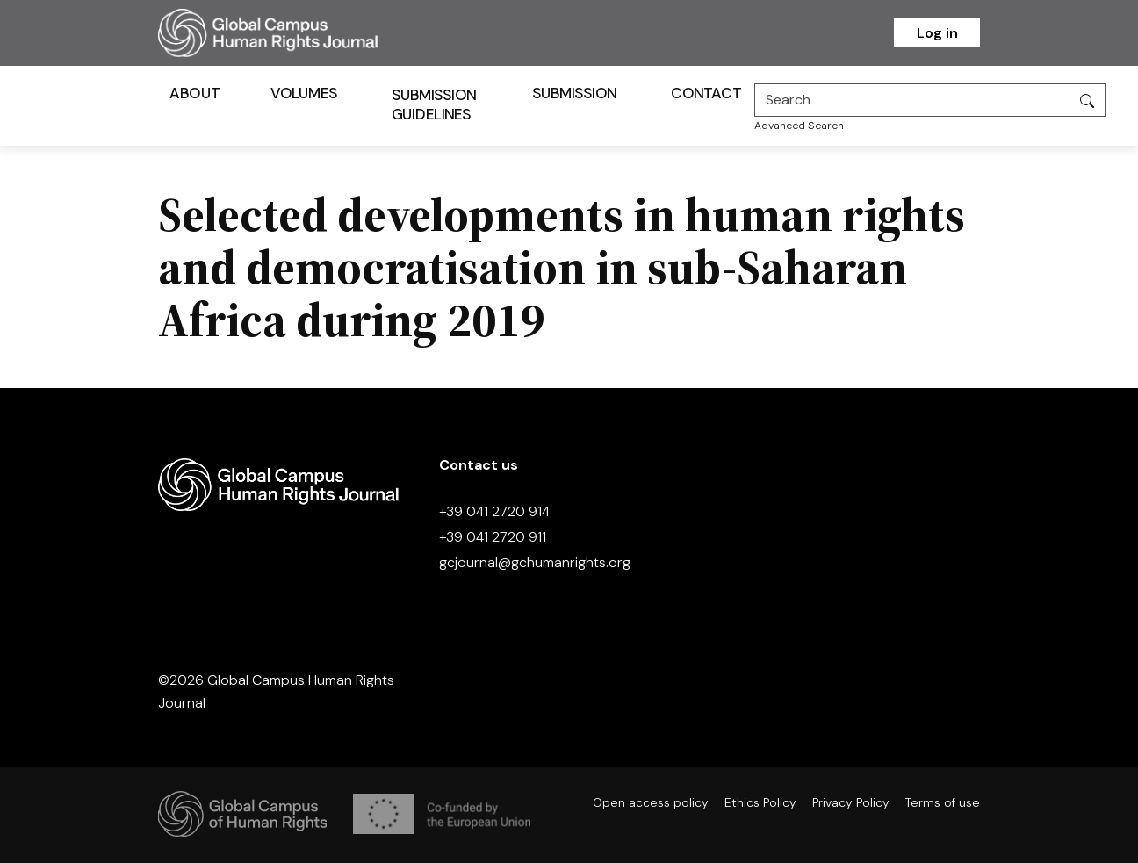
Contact (706, 93)
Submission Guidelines (434, 104)
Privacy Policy (851, 802)
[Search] (912, 100)
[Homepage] (289, 33)
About (194, 93)
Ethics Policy (760, 802)
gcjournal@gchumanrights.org (534, 562)
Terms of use (942, 802)
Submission (574, 93)
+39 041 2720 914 (494, 511)
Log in (937, 33)
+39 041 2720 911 (492, 537)
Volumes (304, 93)
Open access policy (651, 802)
